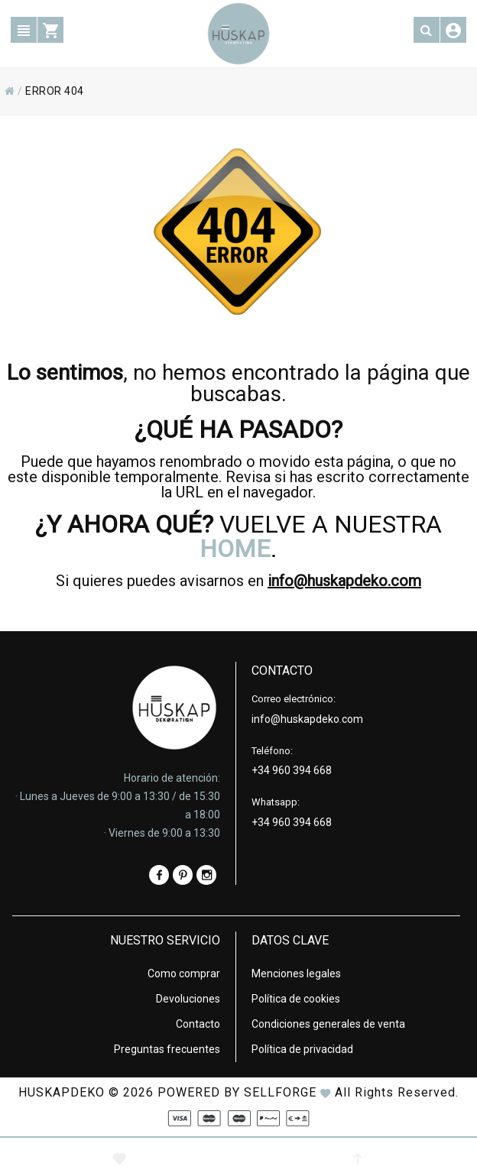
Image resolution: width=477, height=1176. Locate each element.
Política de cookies (295, 999)
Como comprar (184, 973)
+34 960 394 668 (291, 770)
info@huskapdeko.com (344, 581)
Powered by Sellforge (236, 1092)
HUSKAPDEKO (61, 1092)
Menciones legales (296, 973)
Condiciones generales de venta (328, 1024)
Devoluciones (188, 999)
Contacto (198, 1024)
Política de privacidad (302, 1049)
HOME (235, 548)
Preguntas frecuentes (167, 1049)
